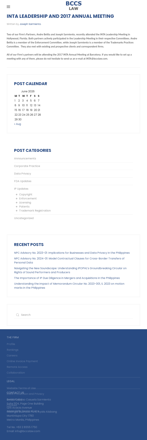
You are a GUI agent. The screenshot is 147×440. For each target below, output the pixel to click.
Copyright (25, 194)
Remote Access (17, 367)
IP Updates (21, 189)
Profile (11, 344)
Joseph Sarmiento (30, 24)
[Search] (73, 314)
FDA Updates (22, 181)
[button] (8, 6)
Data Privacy (22, 174)
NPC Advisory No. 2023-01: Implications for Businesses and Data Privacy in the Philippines (72, 253)
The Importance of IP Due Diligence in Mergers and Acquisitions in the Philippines (67, 278)
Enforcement (28, 198)
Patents (24, 206)
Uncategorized (24, 218)
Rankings (12, 350)
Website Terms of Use (21, 388)
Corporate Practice (27, 166)
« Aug (17, 124)
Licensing (25, 202)
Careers (12, 355)
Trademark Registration (35, 211)
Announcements (25, 158)
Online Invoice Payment (22, 361)
